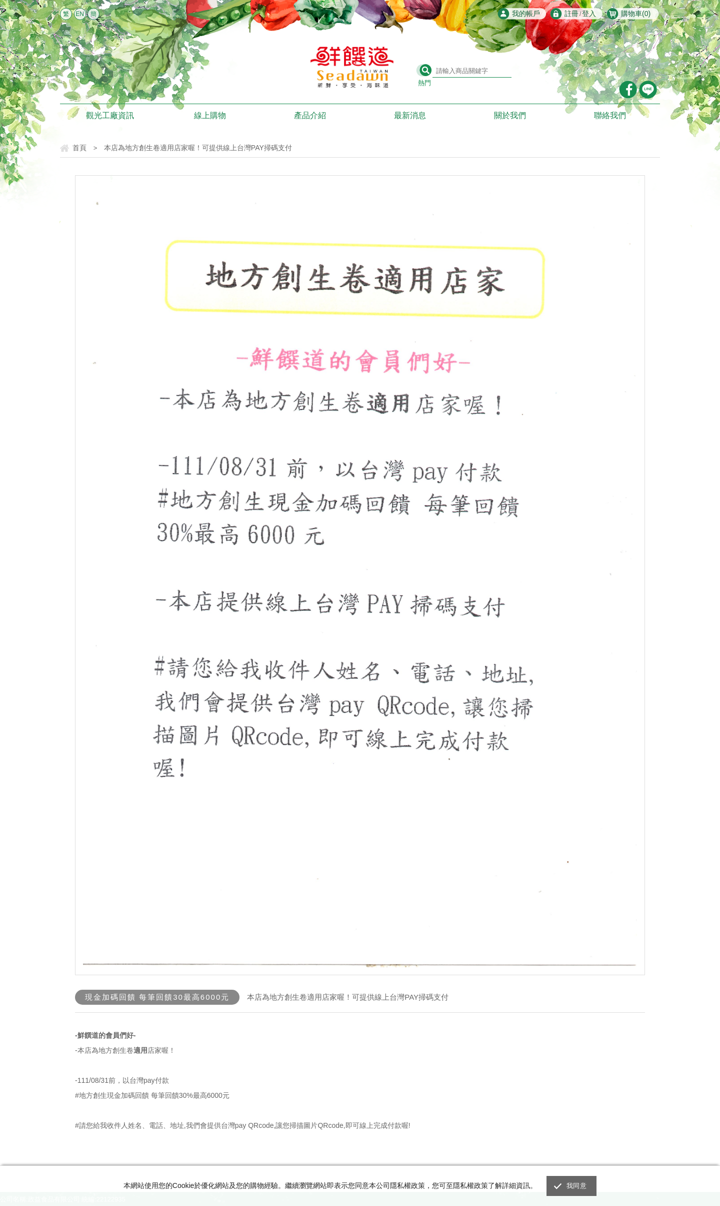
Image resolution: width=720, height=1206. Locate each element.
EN (80, 14)
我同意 (576, 1185)
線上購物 (210, 115)
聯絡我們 (610, 115)
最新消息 (410, 115)
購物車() (635, 14)
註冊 (571, 14)
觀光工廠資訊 (110, 115)
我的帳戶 (526, 14)
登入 (589, 14)
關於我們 (510, 115)
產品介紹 (310, 115)
